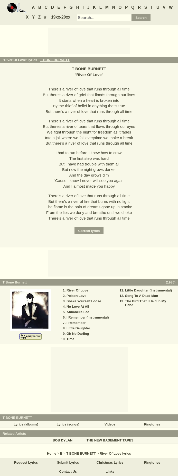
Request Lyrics (26, 462)
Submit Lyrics (68, 462)
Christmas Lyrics (110, 462)
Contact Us (68, 471)
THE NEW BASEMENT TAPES (110, 440)
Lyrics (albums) (26, 424)
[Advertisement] (89, 40)
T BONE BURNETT (55, 60)
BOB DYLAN (62, 440)
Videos (110, 424)
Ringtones (152, 424)
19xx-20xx (60, 17)
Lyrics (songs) (68, 424)
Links (110, 471)
